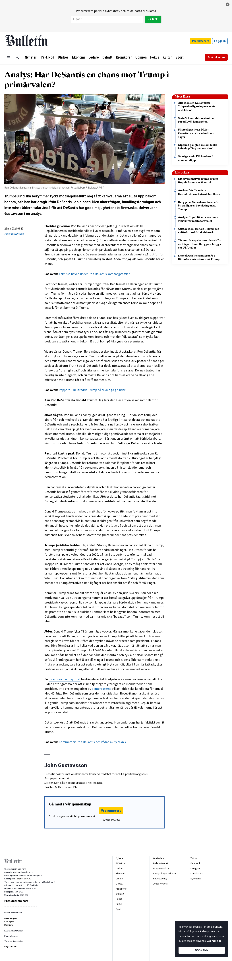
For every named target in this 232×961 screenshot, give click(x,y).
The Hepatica (94, 782)
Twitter (193, 858)
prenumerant (86, 816)
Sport (179, 57)
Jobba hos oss (160, 883)
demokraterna (101, 689)
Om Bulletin (159, 858)
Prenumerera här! (16, 901)
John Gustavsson (14, 233)
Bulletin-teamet (160, 863)
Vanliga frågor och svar (164, 873)
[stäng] (227, 4)
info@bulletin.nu (23, 878)
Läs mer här (214, 941)
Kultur (167, 57)
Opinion (141, 57)
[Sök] (17, 57)
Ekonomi (78, 57)
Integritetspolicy (161, 868)
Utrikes (63, 57)
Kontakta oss (196, 873)
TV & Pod (47, 57)
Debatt (107, 57)
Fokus (154, 57)
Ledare (93, 57)
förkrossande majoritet (64, 679)
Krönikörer (124, 57)
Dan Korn (8, 925)
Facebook (195, 863)
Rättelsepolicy (160, 878)
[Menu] (8, 57)
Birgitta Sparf (10, 946)
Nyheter (31, 57)
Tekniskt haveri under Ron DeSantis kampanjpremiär (94, 274)
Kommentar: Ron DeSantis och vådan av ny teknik (92, 742)
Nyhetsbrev (195, 878)
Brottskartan (216, 57)
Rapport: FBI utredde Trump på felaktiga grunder (92, 390)
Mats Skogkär (10, 918)
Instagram (195, 868)
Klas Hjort (9, 921)
